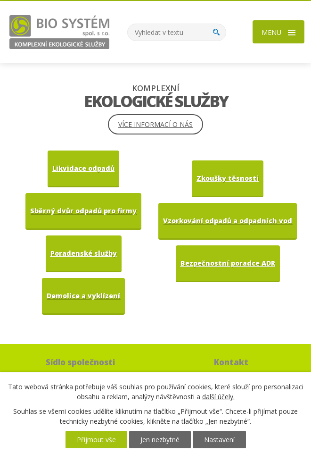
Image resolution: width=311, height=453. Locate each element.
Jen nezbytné (160, 439)
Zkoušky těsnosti (227, 178)
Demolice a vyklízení (83, 295)
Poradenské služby (83, 253)
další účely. (218, 396)
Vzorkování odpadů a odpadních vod (227, 220)
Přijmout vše (96, 439)
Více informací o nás (155, 124)
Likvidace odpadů (83, 168)
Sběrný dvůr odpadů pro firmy (83, 210)
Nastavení (219, 439)
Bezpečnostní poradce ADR (227, 263)
